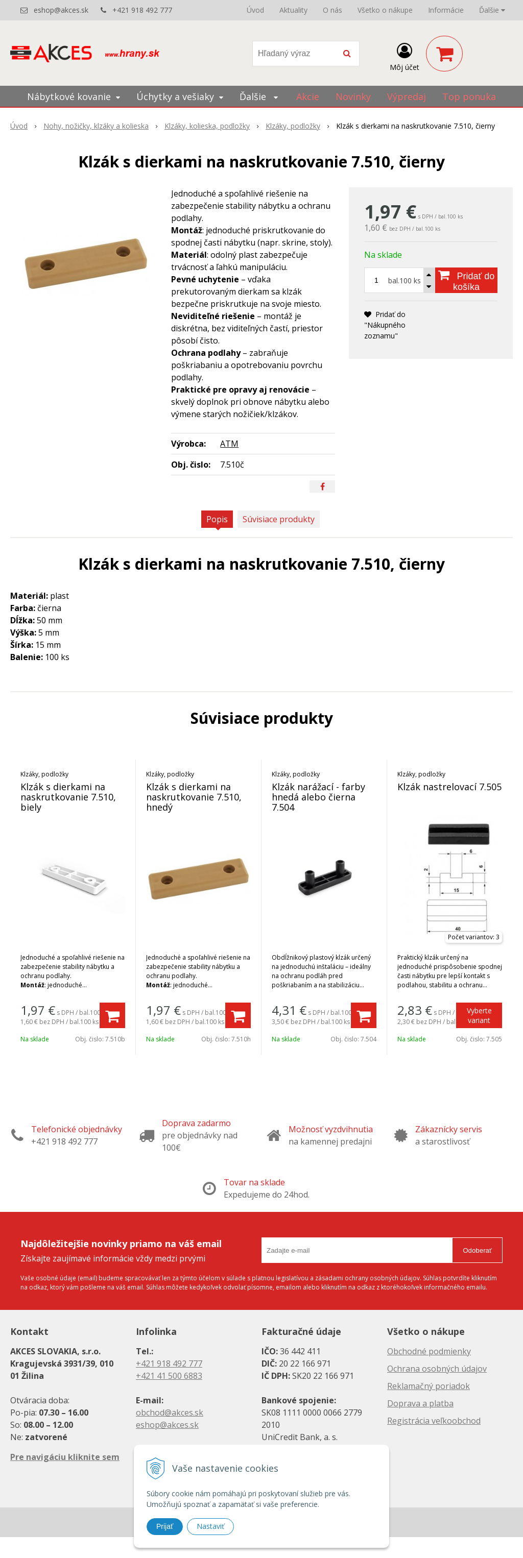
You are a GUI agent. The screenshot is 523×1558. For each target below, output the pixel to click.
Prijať (164, 1526)
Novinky (353, 96)
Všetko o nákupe (385, 10)
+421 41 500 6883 (169, 1375)
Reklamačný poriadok (428, 1386)
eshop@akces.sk (61, 10)
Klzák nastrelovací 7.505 (449, 787)
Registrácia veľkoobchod (434, 1420)
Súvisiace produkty (279, 519)
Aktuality (293, 10)
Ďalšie (492, 10)
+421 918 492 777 (142, 10)
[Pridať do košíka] (466, 280)
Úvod (255, 10)
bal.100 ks (404, 280)
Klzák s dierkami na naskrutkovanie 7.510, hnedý (194, 797)
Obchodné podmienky (429, 1351)
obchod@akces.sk (169, 1412)
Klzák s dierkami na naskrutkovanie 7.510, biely (68, 797)
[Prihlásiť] (404, 55)
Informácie (446, 10)
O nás (332, 10)
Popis (217, 519)
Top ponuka (469, 96)
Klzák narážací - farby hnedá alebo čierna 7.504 (318, 797)
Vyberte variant (479, 1015)
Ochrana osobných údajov (437, 1368)
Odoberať (477, 1250)
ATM (229, 443)
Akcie (307, 96)
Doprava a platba (420, 1403)
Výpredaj (406, 96)
